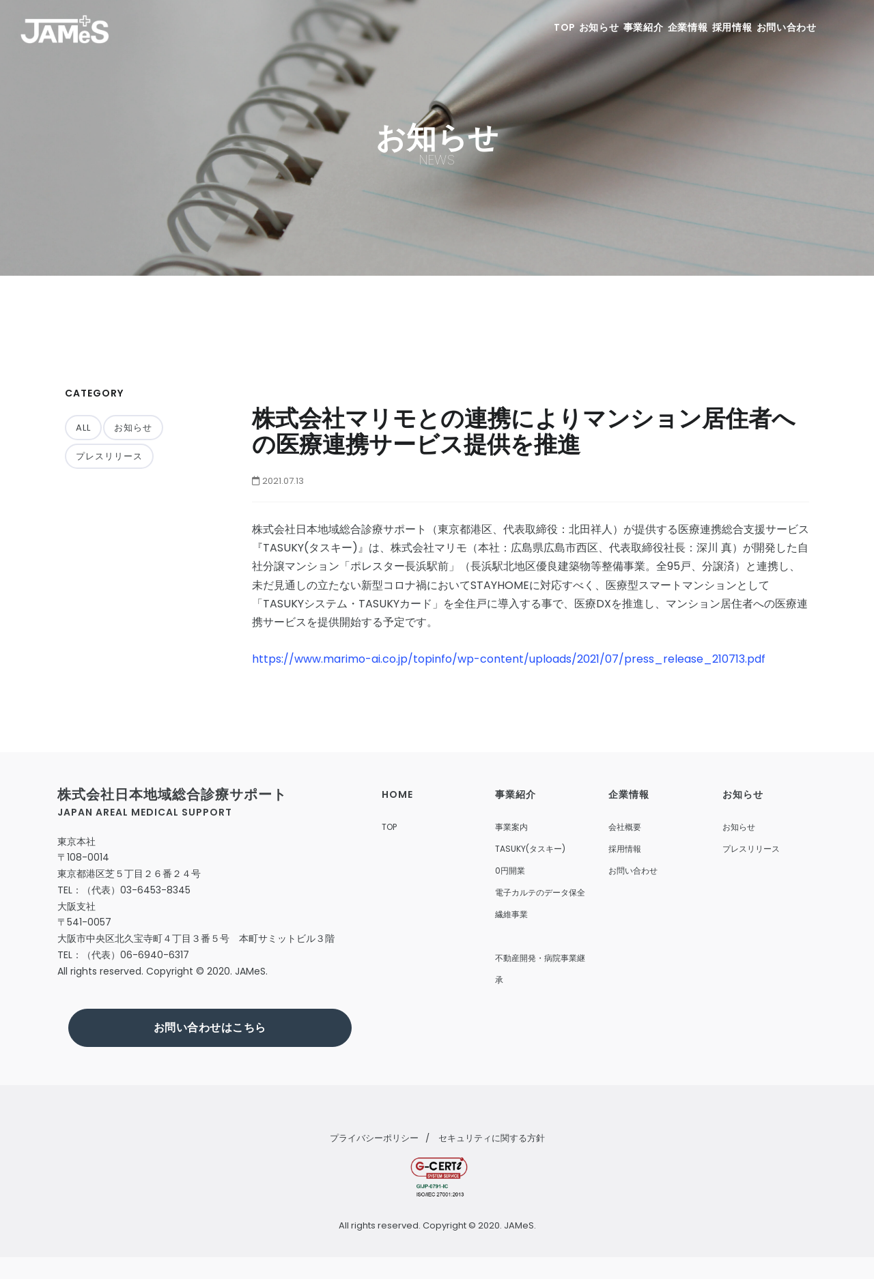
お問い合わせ (784, 27)
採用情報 (720, 27)
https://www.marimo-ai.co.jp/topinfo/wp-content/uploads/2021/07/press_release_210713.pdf (508, 659)
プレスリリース (109, 456)
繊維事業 (511, 914)
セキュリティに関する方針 (491, 1138)
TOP (508, 27)
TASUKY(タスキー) (530, 848)
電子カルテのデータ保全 (540, 892)
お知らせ (556, 27)
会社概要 (624, 827)
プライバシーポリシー (374, 1138)
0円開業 (510, 870)
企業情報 (666, 27)
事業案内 (511, 827)
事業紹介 (610, 27)
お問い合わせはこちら (210, 1027)
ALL (83, 427)
